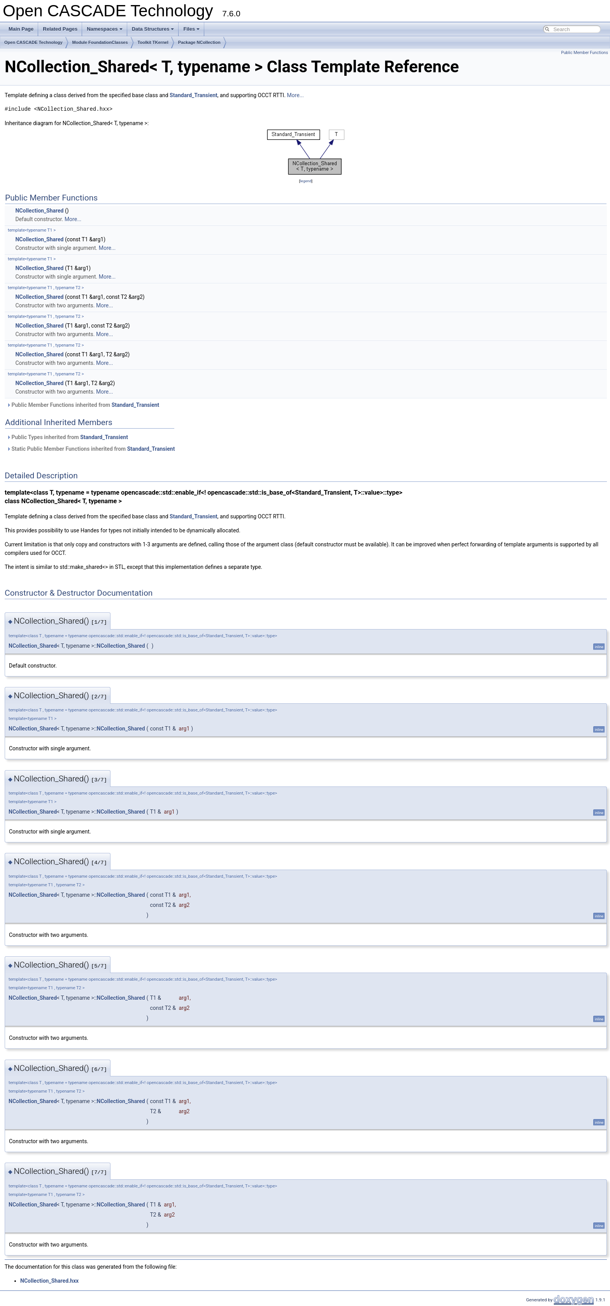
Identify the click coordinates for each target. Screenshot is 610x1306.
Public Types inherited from (67, 437)
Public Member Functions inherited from (83, 405)
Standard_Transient (193, 95)
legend (305, 181)
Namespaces (105, 29)
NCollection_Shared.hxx (49, 1281)
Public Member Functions (584, 52)
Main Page (21, 29)
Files (191, 29)
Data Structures (153, 29)
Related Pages (60, 29)
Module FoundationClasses (100, 42)
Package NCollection (199, 42)
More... (295, 95)
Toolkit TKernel (153, 42)
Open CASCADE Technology (33, 42)
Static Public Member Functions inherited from (91, 449)
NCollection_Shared (39, 210)
